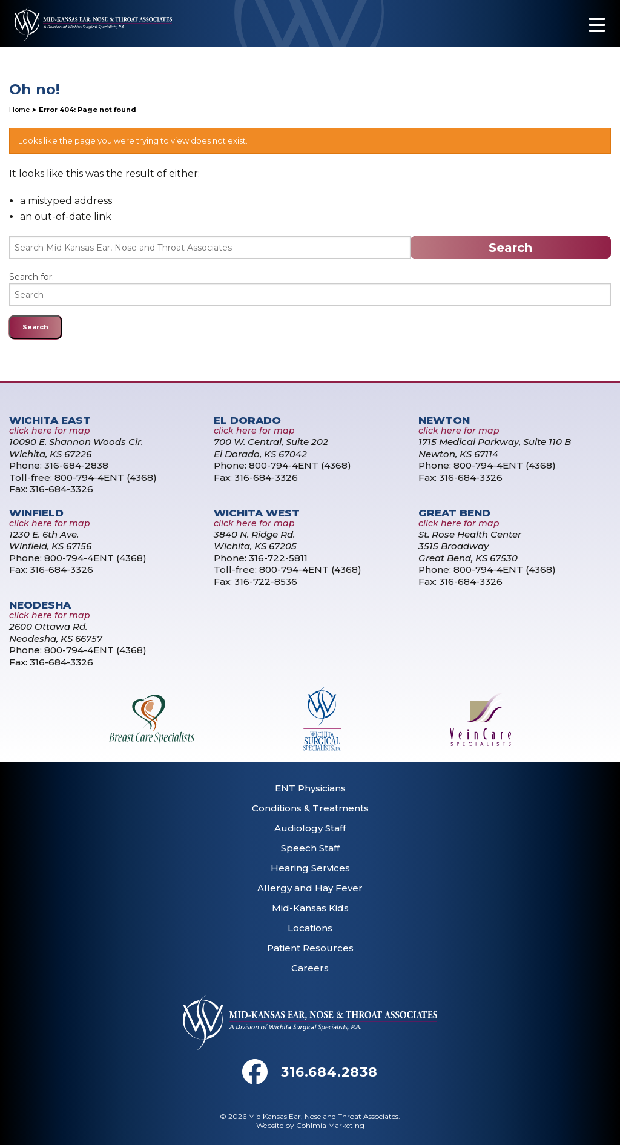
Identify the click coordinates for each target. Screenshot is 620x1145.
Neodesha (40, 605)
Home (19, 109)
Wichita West (257, 513)
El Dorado (247, 420)
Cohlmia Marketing (330, 1125)
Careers (310, 968)
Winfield (36, 513)
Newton (444, 420)
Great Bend (454, 513)
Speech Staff (310, 848)
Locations (310, 928)
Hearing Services (310, 868)
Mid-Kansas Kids (310, 908)
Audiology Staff (310, 828)
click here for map (49, 430)
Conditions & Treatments (310, 808)
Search (510, 247)
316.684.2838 (329, 1072)
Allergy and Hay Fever (310, 888)
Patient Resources (310, 948)
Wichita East (50, 420)
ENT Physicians (310, 788)
